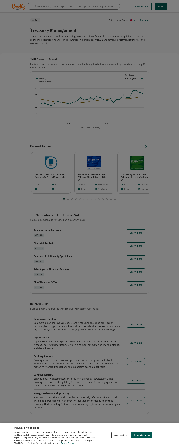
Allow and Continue (141, 435)
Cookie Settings (120, 435)
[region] (89, 434)
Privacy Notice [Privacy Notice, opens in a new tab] (67, 443)
